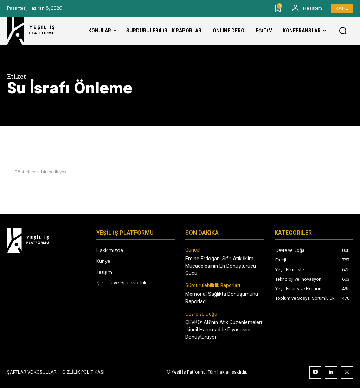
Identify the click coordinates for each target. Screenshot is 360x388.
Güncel (192, 249)
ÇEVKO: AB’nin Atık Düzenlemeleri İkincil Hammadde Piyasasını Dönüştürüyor (223, 325)
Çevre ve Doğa (199, 310)
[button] (343, 31)
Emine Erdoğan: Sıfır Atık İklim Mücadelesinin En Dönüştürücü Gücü (219, 264)
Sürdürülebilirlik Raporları (210, 283)
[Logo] (37, 31)
